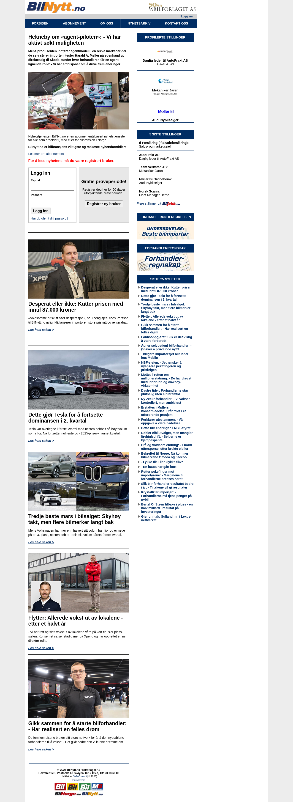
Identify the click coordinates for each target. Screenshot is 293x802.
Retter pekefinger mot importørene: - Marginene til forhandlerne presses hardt (162, 475)
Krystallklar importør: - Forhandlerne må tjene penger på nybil (166, 495)
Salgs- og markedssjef (165, 43)
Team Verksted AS (165, 106)
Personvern (78, 780)
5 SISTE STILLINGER (165, 134)
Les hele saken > (41, 330)
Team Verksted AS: (153, 167)
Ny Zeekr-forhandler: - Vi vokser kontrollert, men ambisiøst (165, 400)
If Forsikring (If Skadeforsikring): (164, 143)
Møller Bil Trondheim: (155, 179)
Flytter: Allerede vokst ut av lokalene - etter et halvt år (162, 318)
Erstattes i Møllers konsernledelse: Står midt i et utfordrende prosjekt (163, 411)
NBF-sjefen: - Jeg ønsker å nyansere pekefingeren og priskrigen (161, 366)
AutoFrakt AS (165, 76)
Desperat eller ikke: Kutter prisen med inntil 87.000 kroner (166, 289)
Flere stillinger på (149, 203)
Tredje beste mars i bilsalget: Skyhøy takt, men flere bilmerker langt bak (166, 307)
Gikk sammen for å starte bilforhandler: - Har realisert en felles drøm (164, 328)
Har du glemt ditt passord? (49, 218)
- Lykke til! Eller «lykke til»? (162, 462)
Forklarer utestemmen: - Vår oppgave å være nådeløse (162, 421)
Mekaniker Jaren (165, 102)
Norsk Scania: (149, 191)
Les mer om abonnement (46, 154)
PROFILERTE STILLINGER (165, 37)
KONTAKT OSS (176, 23)
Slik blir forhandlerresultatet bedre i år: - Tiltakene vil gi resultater (167, 485)
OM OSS (106, 23)
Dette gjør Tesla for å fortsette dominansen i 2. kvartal (164, 297)
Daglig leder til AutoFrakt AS (165, 73)
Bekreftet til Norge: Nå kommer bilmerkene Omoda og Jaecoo (164, 455)
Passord (37, 195)
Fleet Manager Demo (154, 195)
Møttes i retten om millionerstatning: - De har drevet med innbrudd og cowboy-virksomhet (166, 380)
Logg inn (187, 16)
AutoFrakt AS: (150, 155)
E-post (35, 180)
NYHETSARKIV (139, 23)
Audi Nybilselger (150, 183)
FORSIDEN (40, 23)
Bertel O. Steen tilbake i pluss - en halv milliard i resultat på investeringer (167, 508)
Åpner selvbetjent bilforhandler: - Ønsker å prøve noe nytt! (166, 347)
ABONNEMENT (74, 23)
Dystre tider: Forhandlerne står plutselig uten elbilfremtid (164, 392)
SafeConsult (80, 776)
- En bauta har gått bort (158, 467)
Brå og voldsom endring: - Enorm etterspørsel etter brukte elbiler (166, 446)
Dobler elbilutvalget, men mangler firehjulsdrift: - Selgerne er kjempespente (167, 436)
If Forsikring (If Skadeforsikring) (165, 47)
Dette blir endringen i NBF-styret (165, 428)
